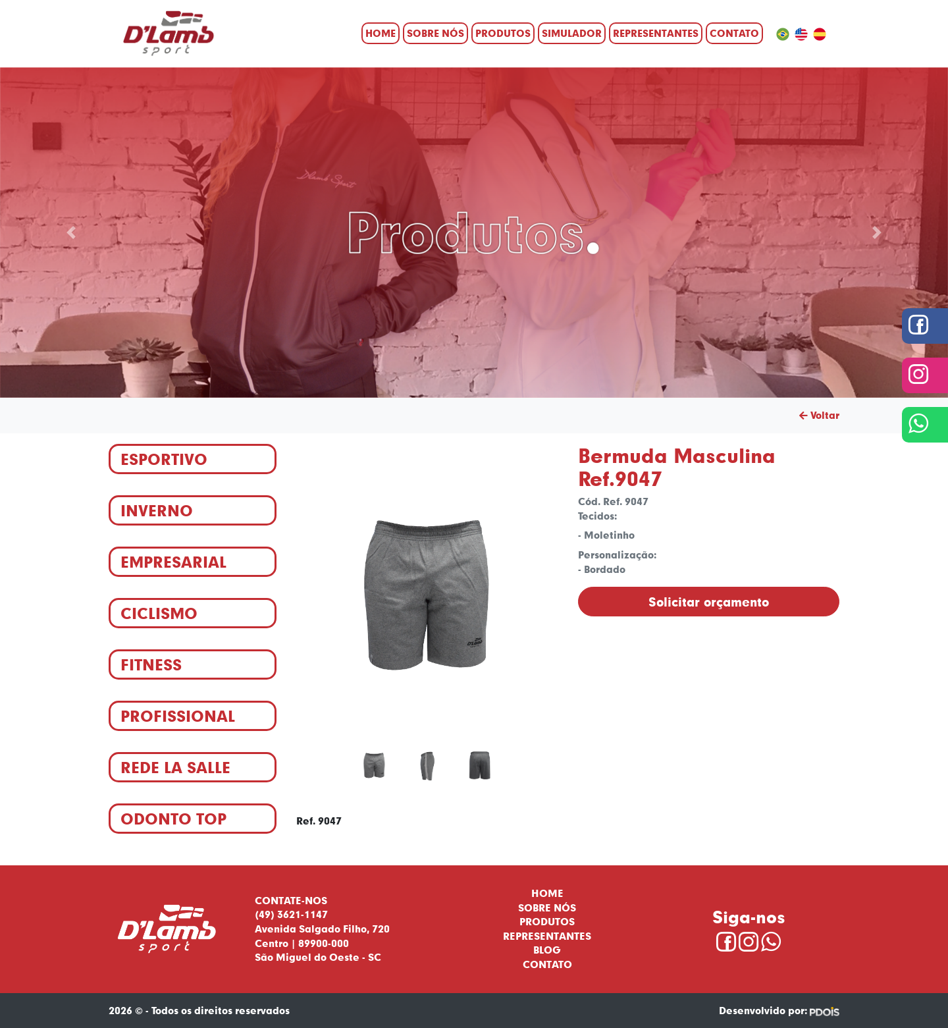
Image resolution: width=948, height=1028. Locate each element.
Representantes (655, 33)
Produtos (503, 33)
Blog (547, 950)
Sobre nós (435, 33)
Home (380, 33)
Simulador (572, 33)
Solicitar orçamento (708, 601)
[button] (71, 232)
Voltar (819, 415)
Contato (734, 33)
